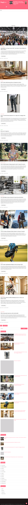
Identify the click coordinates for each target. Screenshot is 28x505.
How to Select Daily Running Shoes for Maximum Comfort (11, 82)
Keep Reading (3, 56)
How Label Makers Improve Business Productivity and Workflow (12, 197)
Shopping (3, 478)
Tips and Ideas (2, 46)
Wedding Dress (4, 483)
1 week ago (14, 4)
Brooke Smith (6, 58)
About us (3, 490)
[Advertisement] (14, 18)
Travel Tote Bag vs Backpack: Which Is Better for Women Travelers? (13, 231)
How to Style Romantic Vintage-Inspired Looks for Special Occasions (13, 164)
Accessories (3, 465)
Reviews (3, 476)
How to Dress (3, 471)
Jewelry (3, 473)
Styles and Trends (3, 162)
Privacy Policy (3, 493)
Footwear (3, 470)
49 (3, 325)
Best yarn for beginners (5, 131)
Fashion (2, 129)
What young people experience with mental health (9, 313)
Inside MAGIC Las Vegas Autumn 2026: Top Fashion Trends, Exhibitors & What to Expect (18, 2)
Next (6, 325)
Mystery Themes (22, 504)
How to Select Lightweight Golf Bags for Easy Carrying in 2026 (12, 264)
